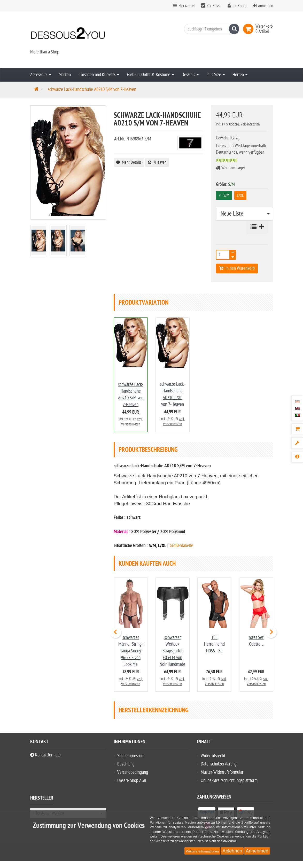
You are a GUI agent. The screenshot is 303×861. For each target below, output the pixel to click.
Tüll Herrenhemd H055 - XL (214, 644)
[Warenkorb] (297, 429)
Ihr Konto (239, 6)
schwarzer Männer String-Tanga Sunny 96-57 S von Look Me (130, 651)
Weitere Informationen (202, 851)
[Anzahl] (223, 255)
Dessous (190, 74)
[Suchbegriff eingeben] (210, 29)
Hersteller (41, 798)
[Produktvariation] (297, 443)
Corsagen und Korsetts (99, 74)
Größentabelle (181, 545)
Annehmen (257, 851)
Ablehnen (232, 851)
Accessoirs (40, 74)
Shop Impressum (130, 756)
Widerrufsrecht (213, 756)
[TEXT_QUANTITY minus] (232, 256)
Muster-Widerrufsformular (222, 772)
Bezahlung (126, 764)
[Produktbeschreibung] (297, 457)
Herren (239, 74)
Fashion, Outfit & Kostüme (150, 74)
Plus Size (215, 74)
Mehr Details (129, 162)
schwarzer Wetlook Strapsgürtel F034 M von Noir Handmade (172, 651)
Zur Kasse (214, 6)
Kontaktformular (46, 755)
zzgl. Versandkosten (247, 124)
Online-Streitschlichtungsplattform (229, 780)
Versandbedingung (132, 772)
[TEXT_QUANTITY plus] (232, 253)
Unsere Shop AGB (131, 780)
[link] (249, 29)
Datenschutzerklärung (219, 764)
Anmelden (265, 6)
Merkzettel (184, 6)
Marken (65, 74)
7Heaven (157, 162)
